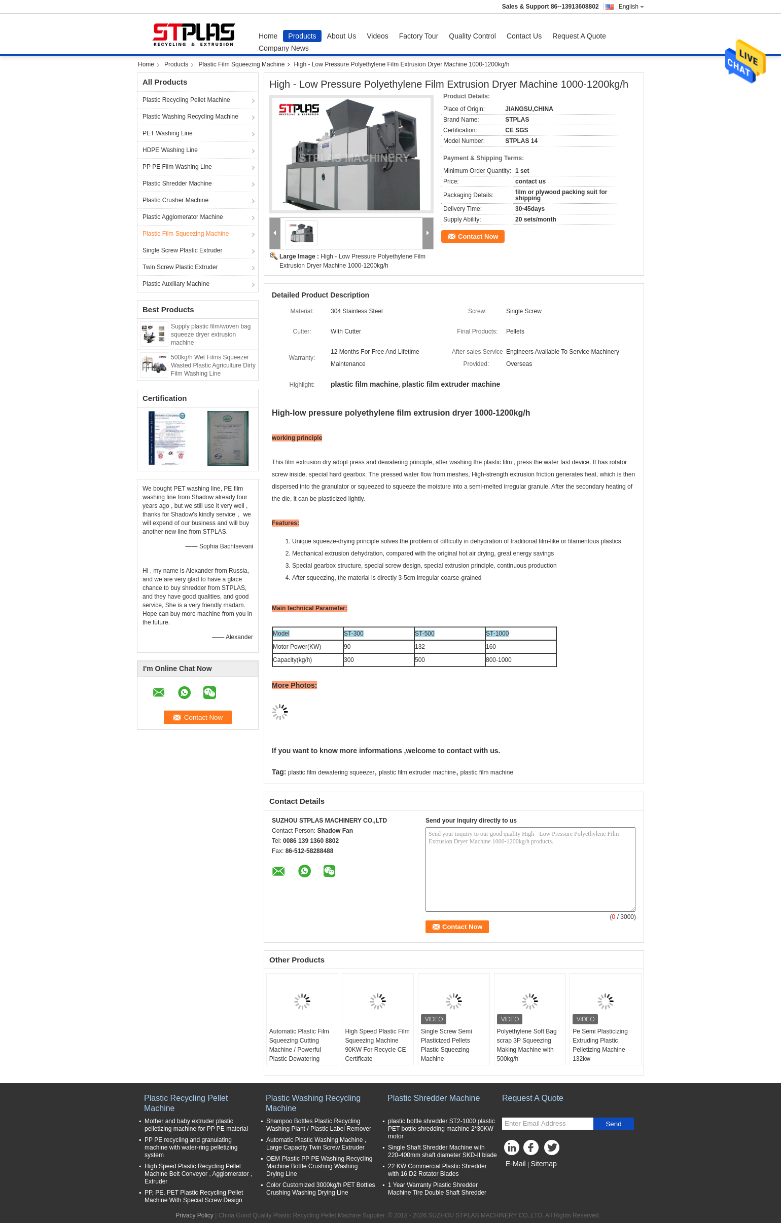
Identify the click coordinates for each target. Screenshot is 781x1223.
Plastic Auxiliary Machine (176, 283)
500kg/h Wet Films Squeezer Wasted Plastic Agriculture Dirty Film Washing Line (213, 365)
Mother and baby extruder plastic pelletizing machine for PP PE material (196, 1125)
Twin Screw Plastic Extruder (180, 267)
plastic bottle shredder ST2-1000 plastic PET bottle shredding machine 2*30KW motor (441, 1129)
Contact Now (478, 236)
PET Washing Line (168, 133)
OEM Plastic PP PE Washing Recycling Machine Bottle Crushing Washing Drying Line (319, 1166)
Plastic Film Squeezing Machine (241, 64)
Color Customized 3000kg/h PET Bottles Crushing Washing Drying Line (320, 1188)
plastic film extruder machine (417, 772)
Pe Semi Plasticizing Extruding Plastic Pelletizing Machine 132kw (600, 1045)
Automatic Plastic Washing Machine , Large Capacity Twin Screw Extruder (316, 1143)
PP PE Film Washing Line (177, 166)
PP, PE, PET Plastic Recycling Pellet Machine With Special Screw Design (194, 1196)
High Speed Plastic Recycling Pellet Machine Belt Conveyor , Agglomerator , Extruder (198, 1174)
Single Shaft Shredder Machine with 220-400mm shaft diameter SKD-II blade (442, 1151)
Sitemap (543, 1164)
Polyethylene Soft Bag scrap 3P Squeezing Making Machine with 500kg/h (527, 1045)
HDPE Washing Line (170, 150)
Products (302, 36)
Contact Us (524, 36)
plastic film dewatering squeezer (331, 772)
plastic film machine (486, 772)
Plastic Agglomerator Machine (183, 216)
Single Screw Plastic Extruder (182, 250)
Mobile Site (520, 1176)
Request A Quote (579, 36)
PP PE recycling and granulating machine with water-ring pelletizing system (191, 1147)
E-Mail (516, 1164)
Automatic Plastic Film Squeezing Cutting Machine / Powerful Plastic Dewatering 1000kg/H (299, 1049)
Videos (377, 36)
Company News (284, 48)
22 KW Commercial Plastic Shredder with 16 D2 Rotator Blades (437, 1170)
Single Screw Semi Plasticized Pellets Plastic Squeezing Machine (446, 1045)
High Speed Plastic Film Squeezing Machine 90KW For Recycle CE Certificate (377, 1045)
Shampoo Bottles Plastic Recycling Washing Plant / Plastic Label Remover (318, 1125)
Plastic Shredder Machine (177, 183)
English (631, 6)
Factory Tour (419, 36)
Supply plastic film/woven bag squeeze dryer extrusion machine (211, 334)
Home (268, 36)
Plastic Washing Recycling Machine (190, 116)
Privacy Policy (194, 1215)
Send (613, 1124)
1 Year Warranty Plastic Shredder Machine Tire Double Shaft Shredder (437, 1188)
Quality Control (472, 36)
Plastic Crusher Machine (175, 200)
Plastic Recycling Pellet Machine (186, 99)
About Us (342, 36)
